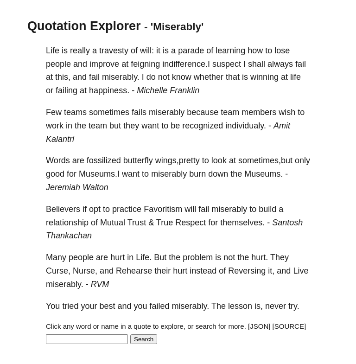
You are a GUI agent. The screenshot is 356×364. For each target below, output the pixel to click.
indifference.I (186, 64)
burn (197, 174)
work (55, 125)
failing (66, 90)
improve (104, 64)
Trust (136, 222)
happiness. (109, 90)
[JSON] (259, 326)
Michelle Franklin (168, 90)
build (267, 209)
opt (95, 209)
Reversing (247, 270)
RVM (100, 284)
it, (271, 270)
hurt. (259, 257)
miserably (166, 112)
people (58, 64)
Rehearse (134, 270)
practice (126, 209)
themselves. (242, 222)
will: (147, 50)
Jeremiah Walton (77, 187)
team (230, 112)
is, (258, 306)
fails (139, 112)
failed (160, 306)
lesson (240, 306)
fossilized (104, 160)
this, (62, 77)
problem (198, 257)
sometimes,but (265, 160)
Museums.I (99, 174)
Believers (63, 209)
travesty (113, 50)
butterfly (138, 160)
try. (293, 306)
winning (264, 77)
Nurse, (85, 270)
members (259, 112)
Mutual (112, 222)
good (55, 174)
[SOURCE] (289, 326)
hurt (117, 257)
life (295, 77)
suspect (226, 64)
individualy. (245, 125)
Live (300, 270)
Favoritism (163, 209)
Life (52, 50)
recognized (202, 125)
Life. (144, 257)
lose (282, 50)
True (164, 222)
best (107, 306)
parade (191, 50)
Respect (190, 222)
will (190, 209)
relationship (67, 222)
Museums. (263, 174)
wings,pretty (177, 160)
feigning (145, 64)
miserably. (121, 77)
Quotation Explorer (84, 26)
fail (300, 64)
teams (75, 112)
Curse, (58, 270)
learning (230, 50)
